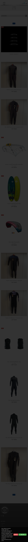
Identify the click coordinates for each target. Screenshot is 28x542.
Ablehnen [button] (15, 534)
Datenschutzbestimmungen (6, 539)
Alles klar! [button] (22, 534)
